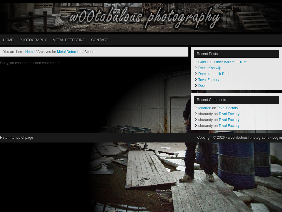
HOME (8, 40)
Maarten (204, 108)
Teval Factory (208, 80)
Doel (202, 86)
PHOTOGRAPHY (33, 40)
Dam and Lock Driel (213, 74)
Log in (277, 137)
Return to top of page (16, 137)
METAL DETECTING (69, 40)
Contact (99, 40)
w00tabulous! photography (141, 17)
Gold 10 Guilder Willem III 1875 (222, 62)
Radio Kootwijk (209, 68)
